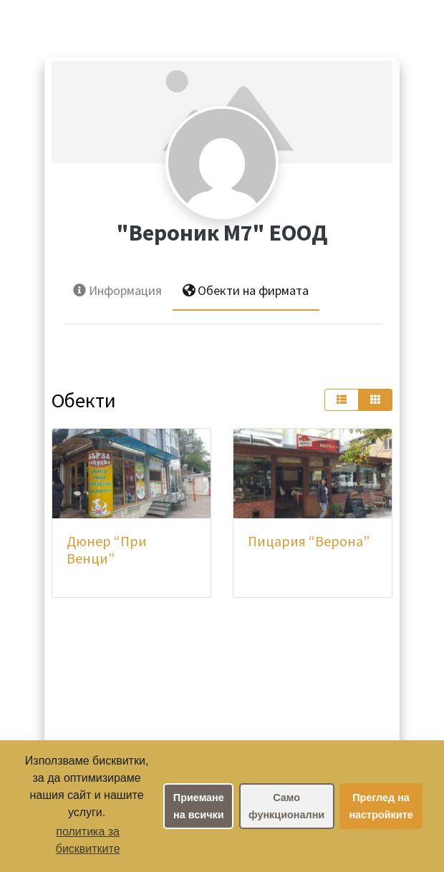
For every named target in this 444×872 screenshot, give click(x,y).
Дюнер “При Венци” (107, 549)
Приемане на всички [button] (198, 806)
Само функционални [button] (286, 806)
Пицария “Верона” (309, 541)
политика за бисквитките (88, 840)
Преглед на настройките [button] (380, 806)
